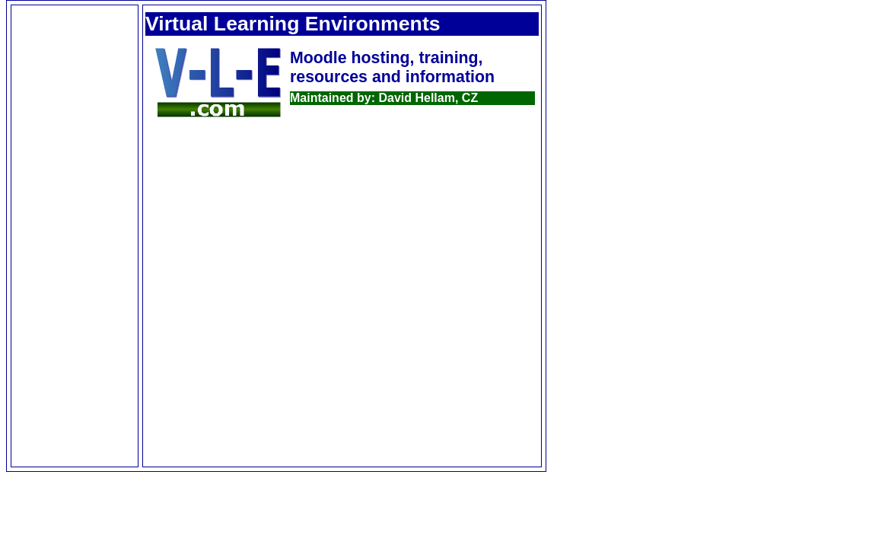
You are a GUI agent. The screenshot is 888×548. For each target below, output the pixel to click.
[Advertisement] (74, 236)
